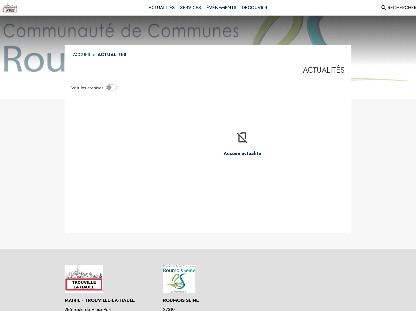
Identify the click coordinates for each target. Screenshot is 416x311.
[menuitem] (161, 8)
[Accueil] (10, 7)
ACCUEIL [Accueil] (82, 54)
